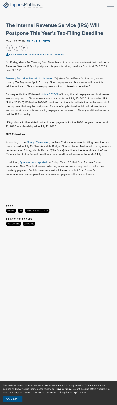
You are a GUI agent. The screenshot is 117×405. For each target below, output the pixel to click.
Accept (12, 398)
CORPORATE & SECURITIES (37, 210)
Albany (37, 142)
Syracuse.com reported (33, 162)
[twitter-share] (24, 48)
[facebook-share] (17, 48)
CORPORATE (29, 223)
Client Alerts (38, 41)
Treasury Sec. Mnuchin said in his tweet (29, 78)
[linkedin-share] (10, 48)
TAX (20, 210)
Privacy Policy (63, 389)
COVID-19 (11, 210)
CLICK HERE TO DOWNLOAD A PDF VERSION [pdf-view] (35, 54)
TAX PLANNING (13, 223)
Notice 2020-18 (50, 94)
